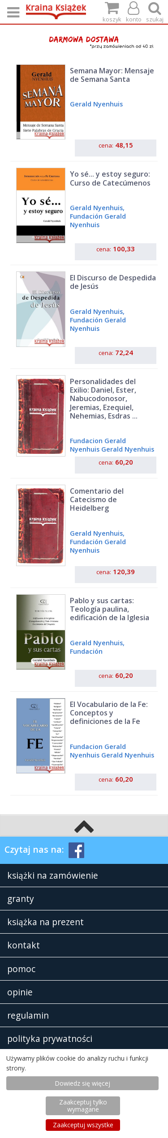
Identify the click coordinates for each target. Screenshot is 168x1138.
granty (20, 899)
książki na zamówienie (52, 875)
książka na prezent (45, 922)
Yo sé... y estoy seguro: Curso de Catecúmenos (110, 178)
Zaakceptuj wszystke (83, 1125)
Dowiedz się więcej (82, 1083)
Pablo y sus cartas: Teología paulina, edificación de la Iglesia (109, 609)
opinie (20, 992)
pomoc (21, 969)
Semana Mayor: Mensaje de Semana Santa (112, 75)
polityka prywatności (49, 1038)
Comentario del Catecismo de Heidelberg (97, 499)
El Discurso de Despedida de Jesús (113, 282)
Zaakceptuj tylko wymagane (83, 1105)
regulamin (28, 1015)
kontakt (23, 945)
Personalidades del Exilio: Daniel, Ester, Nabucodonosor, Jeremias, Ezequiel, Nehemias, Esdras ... (104, 399)
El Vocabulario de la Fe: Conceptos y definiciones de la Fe (109, 712)
